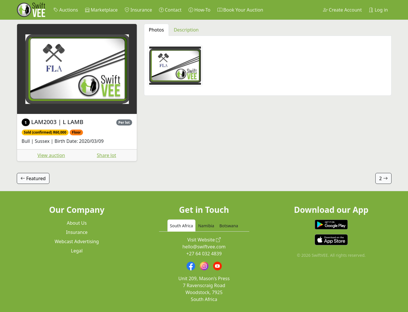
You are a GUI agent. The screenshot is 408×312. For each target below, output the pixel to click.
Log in (378, 10)
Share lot (106, 155)
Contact (170, 10)
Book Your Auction (240, 10)
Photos (156, 30)
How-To (200, 10)
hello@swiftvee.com (204, 246)
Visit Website (204, 240)
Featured (33, 178)
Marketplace (101, 10)
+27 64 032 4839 (203, 253)
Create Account (342, 10)
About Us (77, 223)
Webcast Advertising (77, 241)
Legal (76, 251)
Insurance (138, 10)
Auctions (65, 10)
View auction (51, 155)
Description (186, 30)
